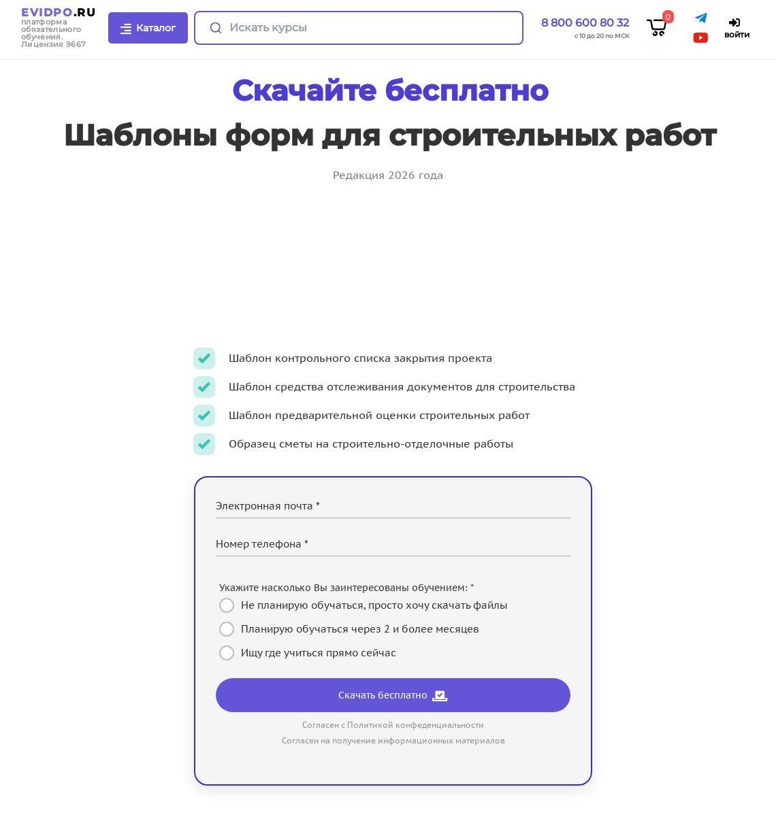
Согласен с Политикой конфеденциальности (393, 725)
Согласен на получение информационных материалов (393, 740)
